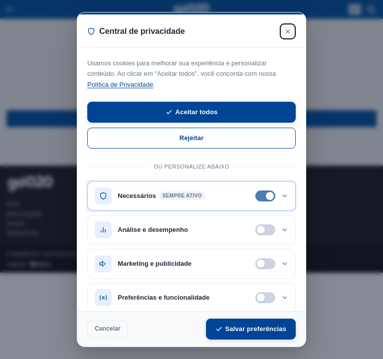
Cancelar (108, 328)
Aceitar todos (192, 112)
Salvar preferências (250, 329)
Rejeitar (192, 138)
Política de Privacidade (120, 84)
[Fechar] (288, 31)
